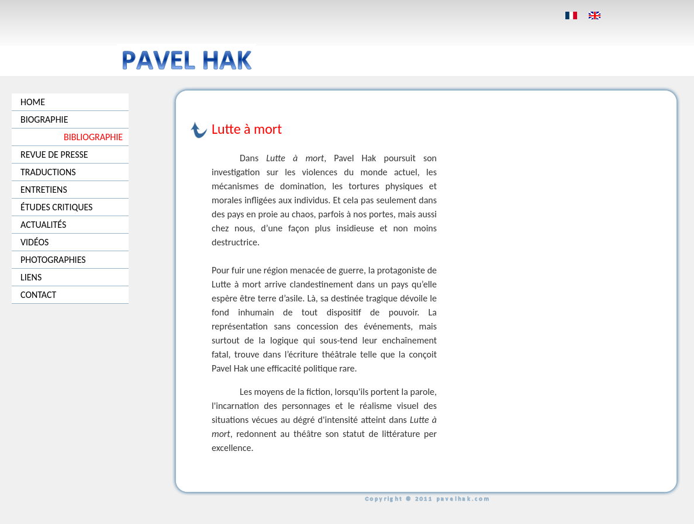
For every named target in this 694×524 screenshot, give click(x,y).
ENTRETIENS (43, 189)
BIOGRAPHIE (44, 119)
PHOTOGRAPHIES (53, 259)
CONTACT (38, 294)
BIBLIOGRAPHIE (93, 137)
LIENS (31, 277)
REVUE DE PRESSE (54, 154)
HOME (32, 101)
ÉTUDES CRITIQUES (56, 207)
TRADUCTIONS (48, 172)
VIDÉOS (34, 242)
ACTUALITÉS (43, 224)
